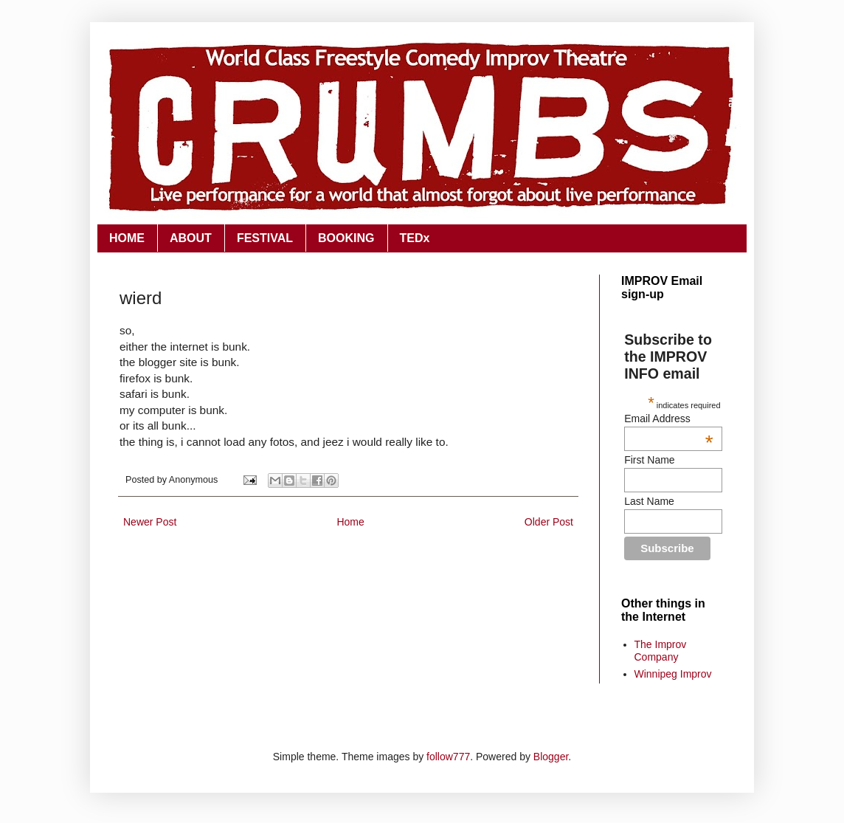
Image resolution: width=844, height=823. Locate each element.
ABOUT (191, 238)
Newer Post (149, 522)
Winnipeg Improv (673, 674)
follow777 (448, 756)
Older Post (549, 522)
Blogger (550, 756)
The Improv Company (660, 650)
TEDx (415, 238)
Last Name (649, 501)
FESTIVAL (265, 238)
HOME (127, 238)
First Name (649, 460)
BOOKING (346, 238)
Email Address (668, 418)
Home (350, 522)
